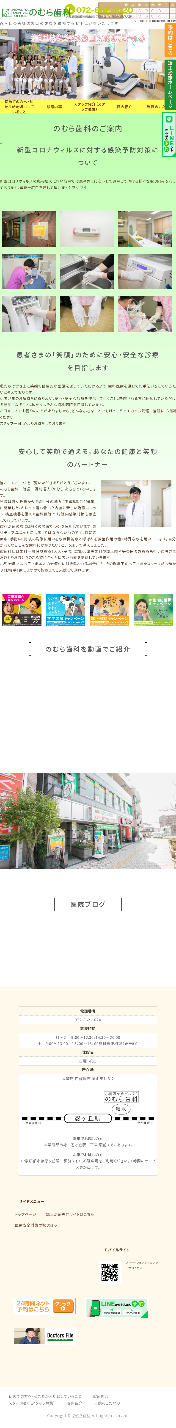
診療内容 (54, 106)
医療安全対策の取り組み (36, 1225)
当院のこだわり (160, 106)
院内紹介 (124, 106)
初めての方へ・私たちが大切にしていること (19, 106)
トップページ (25, 1214)
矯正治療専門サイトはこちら (70, 1214)
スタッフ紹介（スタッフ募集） (89, 106)
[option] (88, 64)
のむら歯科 (81, 1415)
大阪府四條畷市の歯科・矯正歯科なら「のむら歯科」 (46, 11)
